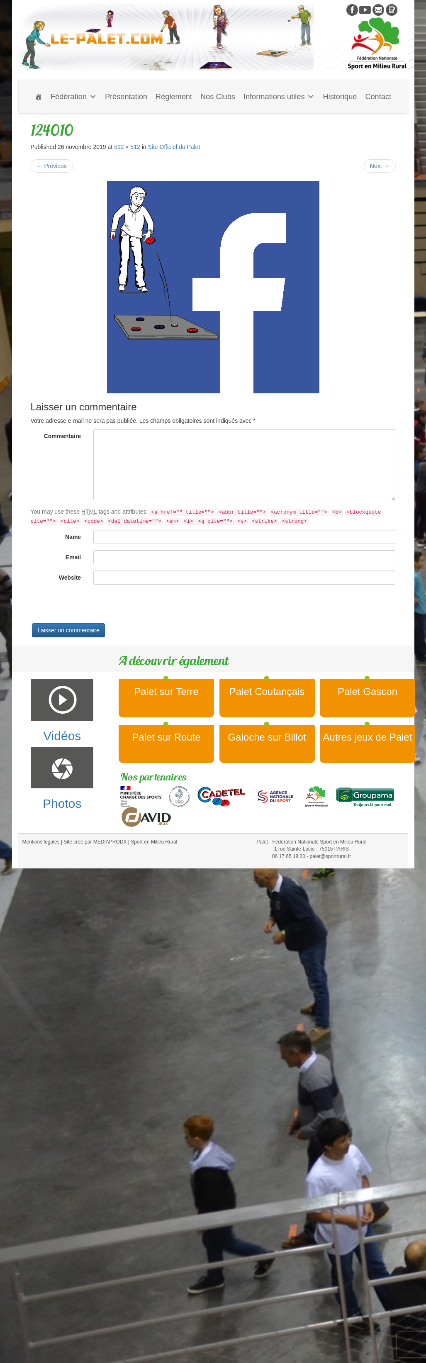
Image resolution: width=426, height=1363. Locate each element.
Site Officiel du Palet (174, 147)
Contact (378, 97)
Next (379, 166)
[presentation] (94, 607)
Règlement (174, 97)
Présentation (126, 97)
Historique (340, 97)
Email (73, 557)
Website (70, 577)
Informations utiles (279, 96)
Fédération (74, 96)
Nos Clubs (217, 97)
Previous (52, 166)
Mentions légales (41, 842)
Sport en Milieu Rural (154, 842)
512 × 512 (127, 147)
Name (73, 537)
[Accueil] (38, 96)
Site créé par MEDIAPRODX (95, 842)
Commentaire (62, 436)
